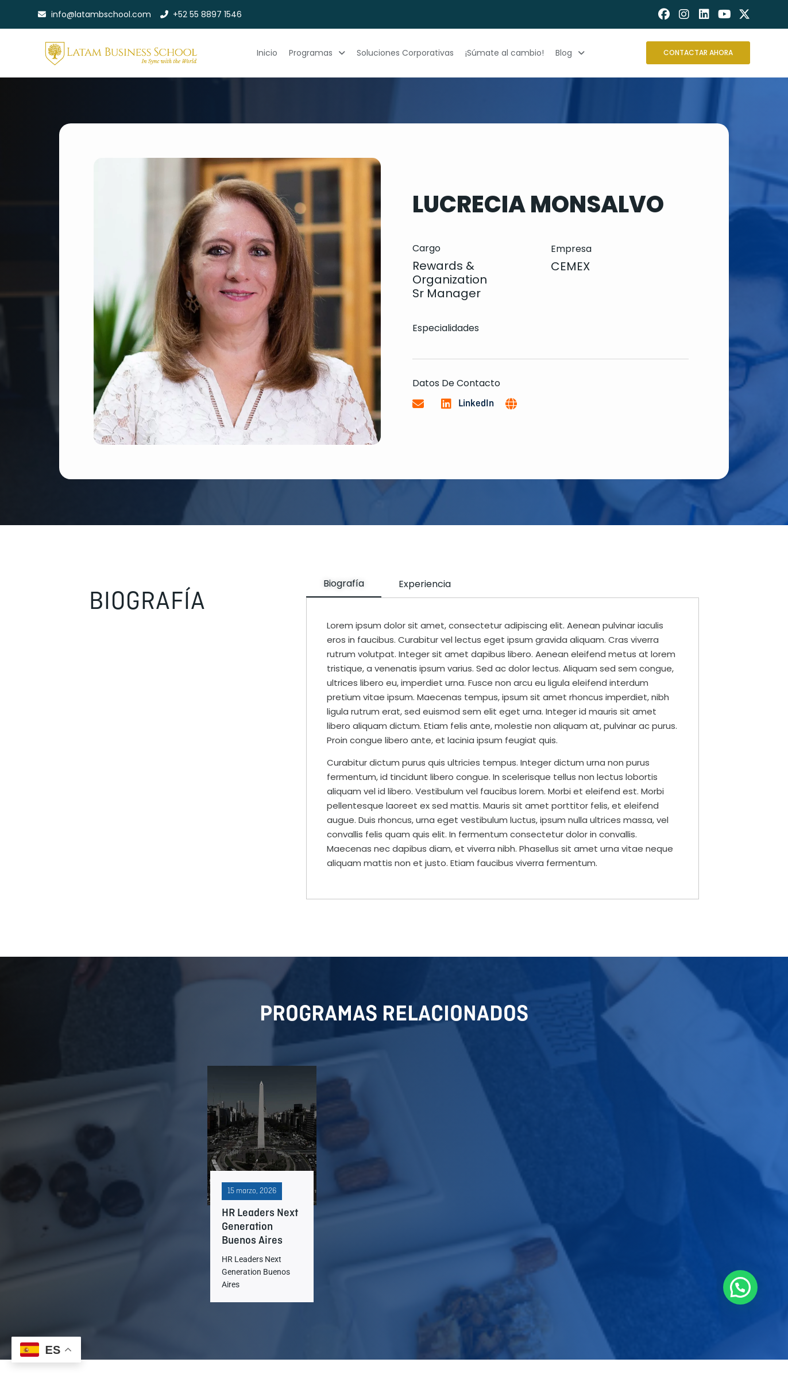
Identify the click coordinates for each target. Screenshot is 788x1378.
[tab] (343, 584)
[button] (740, 1287)
